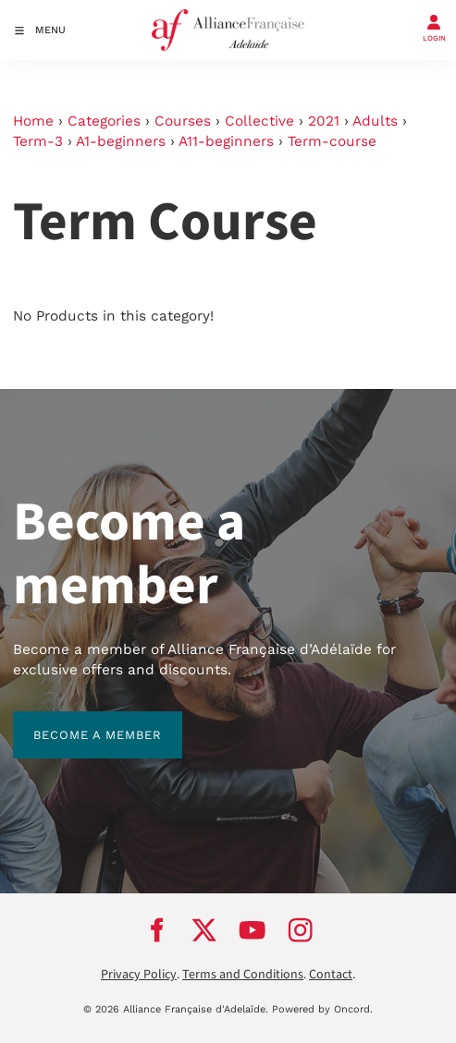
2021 (323, 121)
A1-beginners (121, 141)
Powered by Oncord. (322, 1009)
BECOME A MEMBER (77, 721)
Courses (182, 121)
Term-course (332, 141)
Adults (375, 121)
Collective (259, 121)
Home (33, 121)
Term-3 (38, 141)
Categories (104, 121)
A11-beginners (226, 141)
